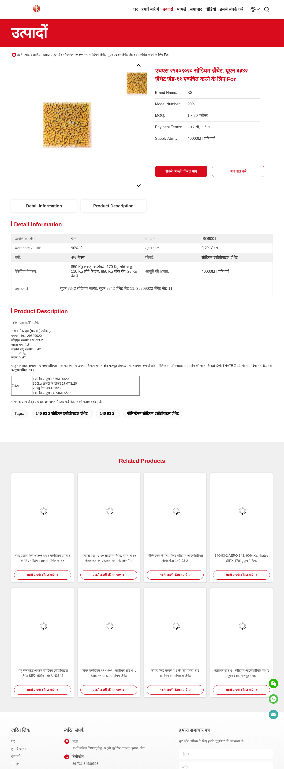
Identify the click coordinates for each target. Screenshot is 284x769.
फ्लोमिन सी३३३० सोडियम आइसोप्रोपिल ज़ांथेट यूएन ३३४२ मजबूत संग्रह (241, 673)
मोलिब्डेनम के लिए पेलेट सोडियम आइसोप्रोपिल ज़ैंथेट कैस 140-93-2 (175, 558)
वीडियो (211, 9)
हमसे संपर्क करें (231, 9)
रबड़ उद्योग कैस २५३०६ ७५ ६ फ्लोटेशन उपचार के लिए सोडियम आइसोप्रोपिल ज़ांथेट (42, 558)
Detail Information (44, 206)
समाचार (196, 9)
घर (135, 9)
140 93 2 (107, 414)
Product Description (113, 206)
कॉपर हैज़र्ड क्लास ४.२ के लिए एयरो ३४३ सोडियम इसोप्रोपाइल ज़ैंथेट (175, 673)
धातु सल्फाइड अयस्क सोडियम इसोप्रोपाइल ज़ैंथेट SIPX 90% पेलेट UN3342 (42, 673)
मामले (181, 9)
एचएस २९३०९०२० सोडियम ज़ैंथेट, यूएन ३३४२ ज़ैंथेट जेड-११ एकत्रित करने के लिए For (109, 558)
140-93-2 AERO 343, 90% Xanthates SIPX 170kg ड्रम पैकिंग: (241, 558)
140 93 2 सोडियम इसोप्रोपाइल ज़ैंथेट (61, 414)
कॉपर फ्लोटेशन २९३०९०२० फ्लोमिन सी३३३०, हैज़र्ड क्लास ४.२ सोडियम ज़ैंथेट (109, 673)
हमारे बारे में (150, 9)
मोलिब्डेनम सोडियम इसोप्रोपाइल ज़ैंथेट (153, 414)
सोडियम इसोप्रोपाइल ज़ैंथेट (48, 55)
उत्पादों (168, 9)
